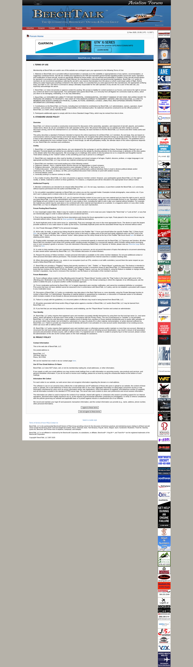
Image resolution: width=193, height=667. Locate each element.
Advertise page (134, 244)
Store (88, 28)
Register (78, 28)
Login (69, 28)
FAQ (61, 28)
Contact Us (54, 423)
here (35, 233)
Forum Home (37, 36)
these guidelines (69, 219)
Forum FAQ (45, 423)
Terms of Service (34, 423)
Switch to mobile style (90, 420)
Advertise (30, 28)
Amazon (41, 28)
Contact (52, 28)
